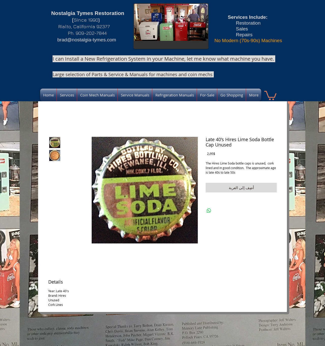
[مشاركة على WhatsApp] (209, 211)
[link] (270, 95)
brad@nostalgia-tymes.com (86, 39)
